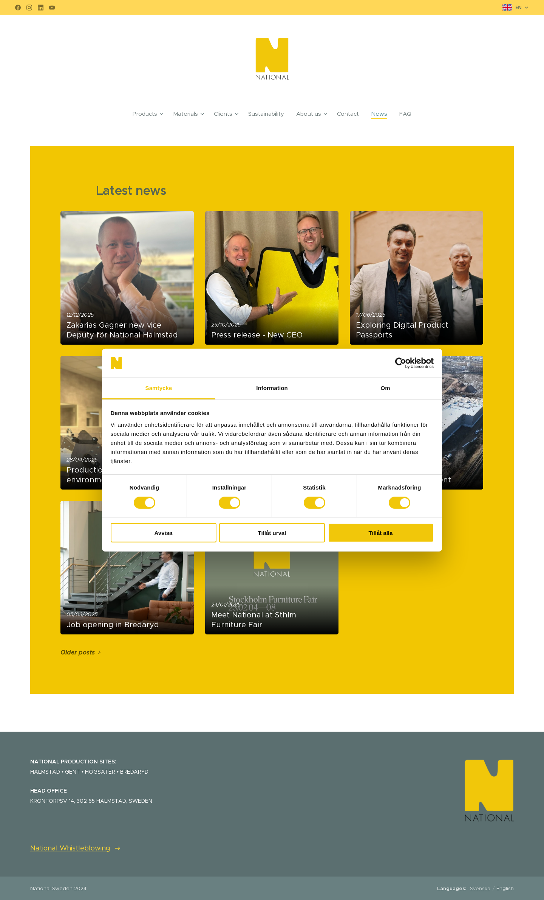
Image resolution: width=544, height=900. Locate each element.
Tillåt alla (381, 533)
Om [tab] (385, 388)
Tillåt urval (272, 533)
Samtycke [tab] (158, 388)
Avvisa (164, 533)
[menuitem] (150, 113)
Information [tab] (272, 388)
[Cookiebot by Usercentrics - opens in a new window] (401, 363)
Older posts (77, 652)
